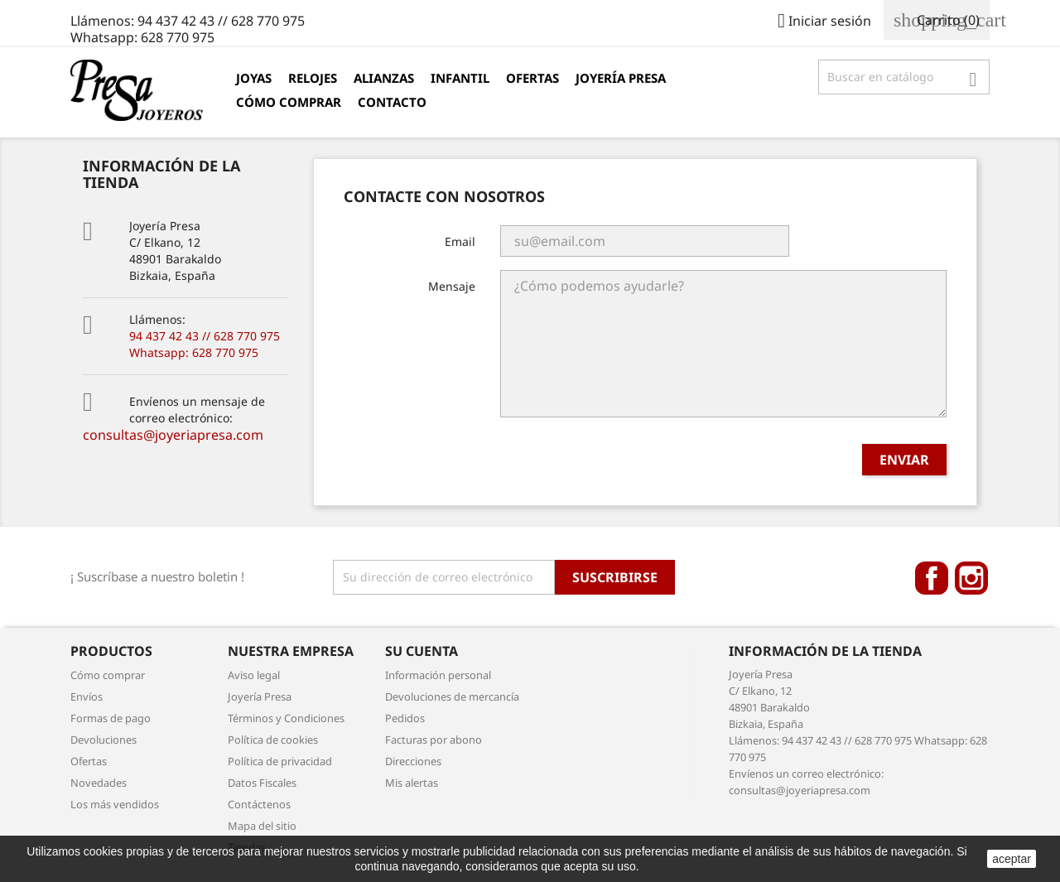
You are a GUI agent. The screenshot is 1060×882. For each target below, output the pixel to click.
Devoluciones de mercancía (452, 696)
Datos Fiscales (262, 782)
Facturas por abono (433, 739)
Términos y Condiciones (286, 718)
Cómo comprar (288, 102)
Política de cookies (273, 739)
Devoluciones (103, 739)
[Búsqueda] (904, 77)
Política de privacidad (280, 761)
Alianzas (384, 78)
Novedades (98, 782)
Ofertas (532, 78)
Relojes (312, 78)
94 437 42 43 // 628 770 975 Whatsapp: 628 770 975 (204, 344)
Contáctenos (259, 804)
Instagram (971, 578)
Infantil (460, 78)
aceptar (1011, 858)
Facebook (931, 578)
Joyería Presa (621, 78)
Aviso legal (254, 675)
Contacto (392, 102)
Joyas (254, 78)
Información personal (438, 675)
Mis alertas (411, 782)
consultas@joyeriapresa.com (173, 435)
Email (460, 241)
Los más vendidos (114, 804)
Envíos (86, 696)
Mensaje (451, 286)
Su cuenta (421, 651)
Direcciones (413, 761)
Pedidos (405, 718)
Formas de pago (110, 718)
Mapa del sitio (262, 825)
